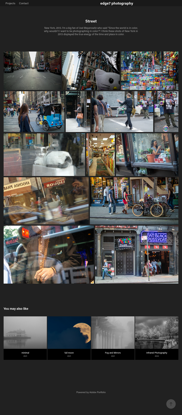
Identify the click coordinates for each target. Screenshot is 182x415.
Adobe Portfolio (97, 392)
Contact (24, 3)
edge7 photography (116, 3)
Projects (10, 3)
